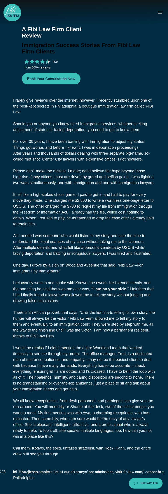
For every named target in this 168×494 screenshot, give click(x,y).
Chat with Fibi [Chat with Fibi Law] (146, 483)
